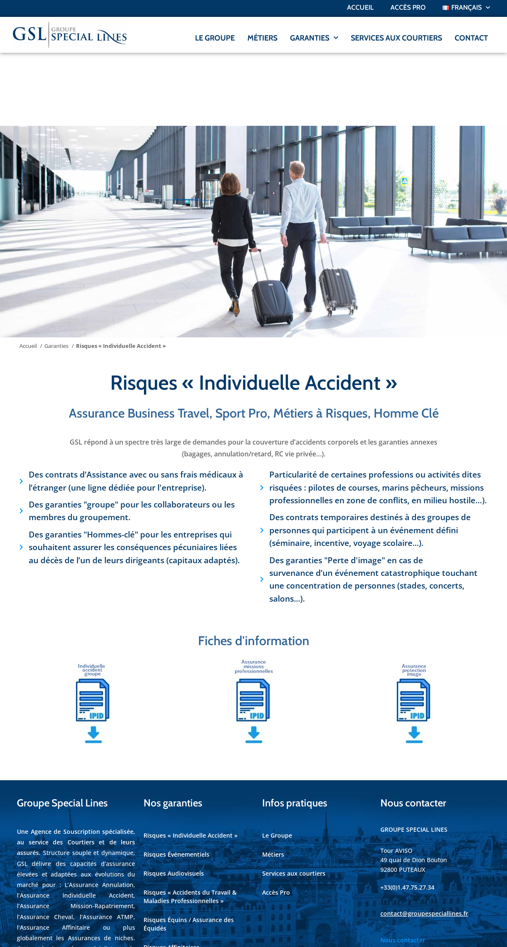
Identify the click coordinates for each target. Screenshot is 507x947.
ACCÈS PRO (408, 7)
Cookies (449, 933)
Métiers (273, 781)
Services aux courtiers (293, 800)
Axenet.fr (208, 932)
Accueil (360, 7)
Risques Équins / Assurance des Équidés (189, 851)
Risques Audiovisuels (174, 800)
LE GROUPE (215, 38)
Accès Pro (276, 819)
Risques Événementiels (176, 781)
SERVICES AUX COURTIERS (396, 38)
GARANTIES (314, 38)
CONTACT (471, 38)
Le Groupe (277, 762)
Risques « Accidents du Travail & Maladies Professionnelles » (190, 823)
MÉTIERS (262, 38)
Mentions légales (393, 933)
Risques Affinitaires (171, 874)
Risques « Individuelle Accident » (191, 762)
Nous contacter (402, 867)
